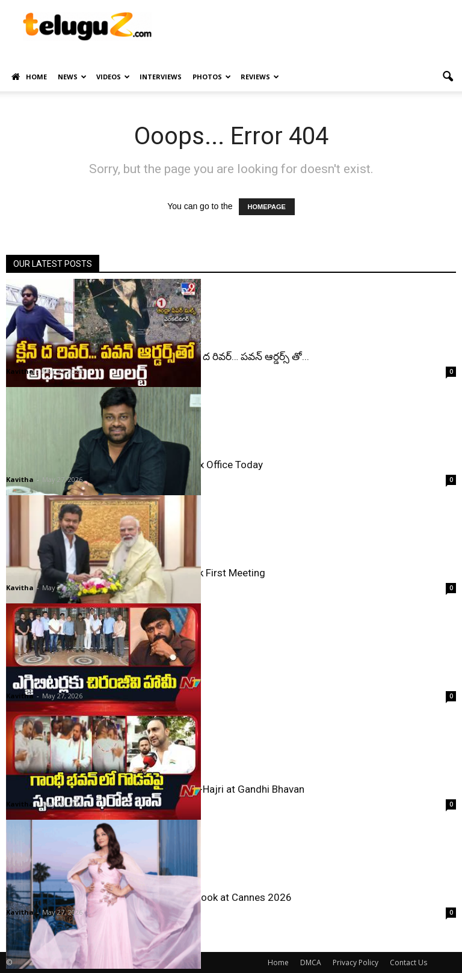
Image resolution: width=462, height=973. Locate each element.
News (72, 76)
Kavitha (20, 371)
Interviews (161, 76)
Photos (211, 76)
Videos (113, 76)
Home (29, 77)
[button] (447, 77)
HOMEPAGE (267, 206)
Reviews (260, 76)
